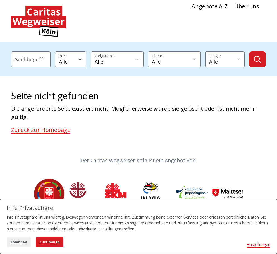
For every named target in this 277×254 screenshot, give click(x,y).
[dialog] (138, 226)
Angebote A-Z (210, 6)
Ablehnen (18, 242)
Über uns (246, 6)
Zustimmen (49, 242)
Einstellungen (258, 244)
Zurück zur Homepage (40, 130)
